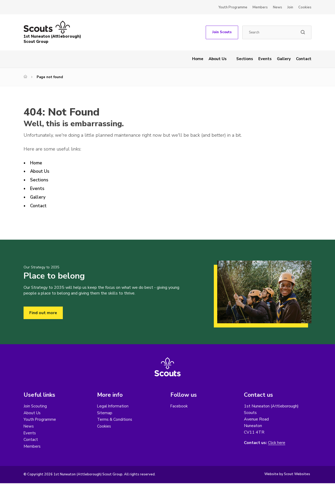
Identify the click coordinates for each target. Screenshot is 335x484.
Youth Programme (232, 7)
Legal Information (113, 406)
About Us (218, 58)
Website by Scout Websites (287, 475)
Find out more (43, 313)
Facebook (179, 406)
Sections (244, 58)
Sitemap (105, 413)
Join (290, 7)
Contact (303, 58)
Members (260, 7)
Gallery (284, 58)
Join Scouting (35, 406)
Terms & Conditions (115, 420)
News (277, 7)
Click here (277, 443)
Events (265, 58)
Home (197, 58)
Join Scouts (222, 32)
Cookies (304, 7)
